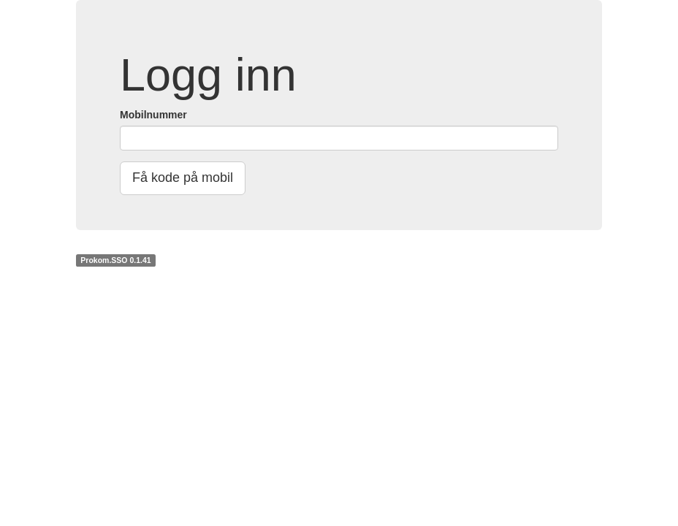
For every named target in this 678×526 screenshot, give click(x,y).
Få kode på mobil (182, 177)
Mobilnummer (153, 115)
